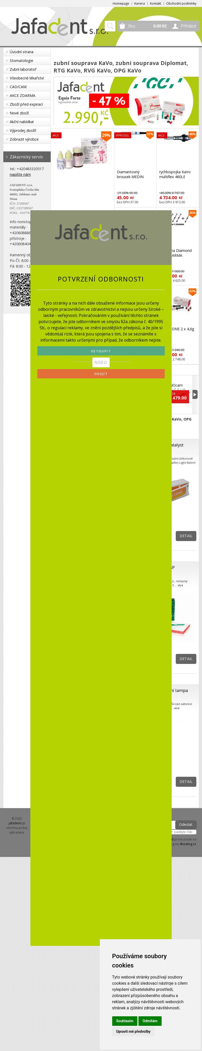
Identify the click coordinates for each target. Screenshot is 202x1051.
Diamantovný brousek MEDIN (130, 174)
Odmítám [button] (150, 1021)
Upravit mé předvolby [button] (133, 1031)
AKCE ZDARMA (22, 95)
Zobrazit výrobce (24, 139)
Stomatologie (21, 60)
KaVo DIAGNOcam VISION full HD (173, 385)
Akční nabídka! (22, 121)
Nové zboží (19, 113)
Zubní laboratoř (23, 69)
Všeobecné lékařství (27, 78)
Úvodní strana (21, 51)
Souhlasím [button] (125, 1021)
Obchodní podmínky (181, 3)
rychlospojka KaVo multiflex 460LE (175, 174)
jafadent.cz (17, 823)
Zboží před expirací (26, 104)
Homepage (121, 3)
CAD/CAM (18, 86)
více (180, 585)
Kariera (139, 3)
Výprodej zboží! (23, 130)
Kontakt (155, 3)
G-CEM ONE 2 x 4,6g (176, 328)
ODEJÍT (101, 374)
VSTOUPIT (101, 351)
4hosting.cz (188, 844)
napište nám (20, 174)
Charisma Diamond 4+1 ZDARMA (175, 253)
